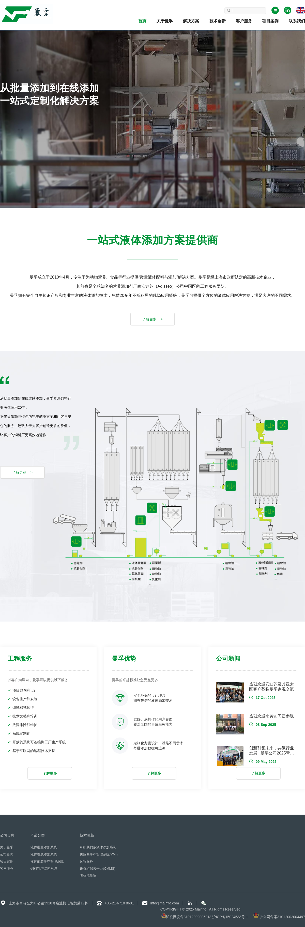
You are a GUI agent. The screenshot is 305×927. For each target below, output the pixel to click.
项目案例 (270, 21)
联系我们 (297, 21)
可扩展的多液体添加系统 (98, 847)
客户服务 (244, 21)
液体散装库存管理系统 (47, 861)
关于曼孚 (165, 21)
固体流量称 (88, 876)
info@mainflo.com (164, 903)
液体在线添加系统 (43, 854)
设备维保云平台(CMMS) (97, 868)
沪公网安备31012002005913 (188, 917)
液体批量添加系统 (43, 847)
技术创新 (217, 21)
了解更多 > (152, 319)
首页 (142, 21)
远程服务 (86, 861)
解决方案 (191, 21)
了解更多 (50, 773)
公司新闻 (6, 854)
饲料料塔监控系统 (43, 868)
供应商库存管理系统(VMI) (99, 854)
